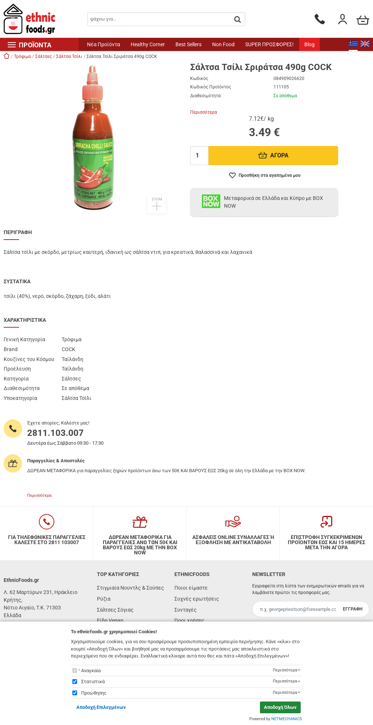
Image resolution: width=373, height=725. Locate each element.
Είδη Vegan (110, 620)
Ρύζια (104, 599)
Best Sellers (188, 44)
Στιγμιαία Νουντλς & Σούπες (130, 588)
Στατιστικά (93, 681)
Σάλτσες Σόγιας (115, 610)
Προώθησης (93, 693)
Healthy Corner (148, 44)
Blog (309, 44)
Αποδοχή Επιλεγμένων (101, 707)
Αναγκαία (91, 670)
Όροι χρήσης (189, 620)
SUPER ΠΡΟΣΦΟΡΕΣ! (269, 44)
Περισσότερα (203, 112)
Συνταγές (185, 610)
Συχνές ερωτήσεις (196, 599)
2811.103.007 (55, 433)
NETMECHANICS (286, 719)
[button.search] (237, 19)
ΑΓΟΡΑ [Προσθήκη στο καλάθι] (273, 155)
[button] (93, 138)
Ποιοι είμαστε (191, 588)
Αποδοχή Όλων (280, 707)
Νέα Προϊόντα (103, 44)
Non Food (223, 44)
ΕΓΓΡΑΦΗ (352, 609)
